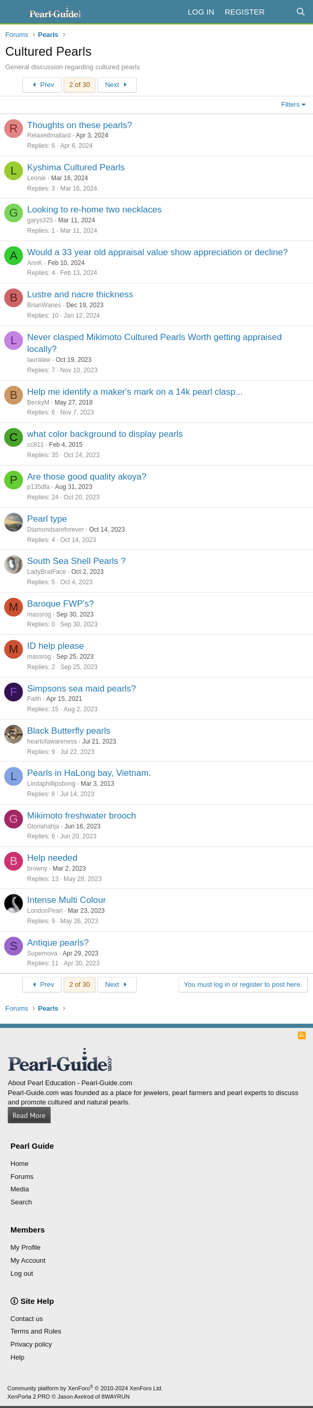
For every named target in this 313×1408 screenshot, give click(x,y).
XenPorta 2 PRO (28, 1396)
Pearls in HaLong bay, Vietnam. (89, 773)
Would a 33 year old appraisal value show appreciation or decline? (157, 252)
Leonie (36, 178)
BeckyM (38, 402)
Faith (34, 698)
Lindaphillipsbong (51, 783)
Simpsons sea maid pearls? (81, 689)
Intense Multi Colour (66, 900)
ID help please (55, 646)
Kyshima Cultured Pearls (76, 167)
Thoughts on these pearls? (79, 125)
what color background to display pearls (105, 434)
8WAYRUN (116, 1396)
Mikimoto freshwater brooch (81, 816)
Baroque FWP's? (60, 604)
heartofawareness (52, 741)
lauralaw (39, 359)
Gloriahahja (43, 826)
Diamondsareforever (55, 529)
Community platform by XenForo (85, 1388)
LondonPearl (45, 910)
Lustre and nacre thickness (80, 294)
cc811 (35, 444)
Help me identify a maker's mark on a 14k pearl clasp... (135, 392)
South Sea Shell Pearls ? (76, 561)
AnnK (34, 263)
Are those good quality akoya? (87, 477)
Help (17, 1357)
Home (19, 1163)
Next (117, 85)
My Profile (25, 1247)
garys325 (40, 220)
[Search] (301, 11)
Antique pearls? (58, 943)
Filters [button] (290, 104)
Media (19, 1189)
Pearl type (47, 519)
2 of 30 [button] (79, 85)
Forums (21, 1176)
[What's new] (280, 11)
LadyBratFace (46, 571)
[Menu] (14, 12)
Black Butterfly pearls (69, 731)
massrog (39, 614)
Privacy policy (31, 1344)
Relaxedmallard (48, 135)
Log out (21, 1273)
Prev (42, 85)
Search (21, 1202)
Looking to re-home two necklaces (94, 210)
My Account (27, 1260)
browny (37, 868)
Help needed (52, 858)
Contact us (26, 1319)
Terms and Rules (36, 1331)
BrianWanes (44, 305)
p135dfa (38, 487)
